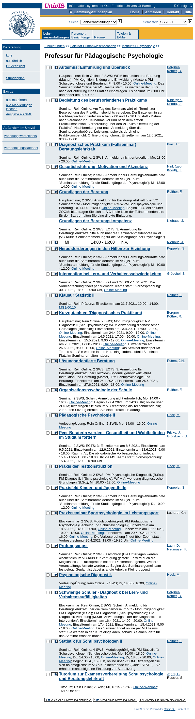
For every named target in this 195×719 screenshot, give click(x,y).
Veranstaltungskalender (21, 148)
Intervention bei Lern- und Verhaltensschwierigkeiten (110, 274)
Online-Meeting (144, 83)
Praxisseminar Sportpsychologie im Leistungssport (108, 513)
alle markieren (16, 100)
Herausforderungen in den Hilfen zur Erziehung (104, 248)
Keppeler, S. (176, 248)
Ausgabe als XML (19, 114)
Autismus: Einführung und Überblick (94, 67)
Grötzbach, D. (177, 436)
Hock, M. (174, 415)
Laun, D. (173, 545)
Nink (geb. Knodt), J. (175, 102)
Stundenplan (15, 78)
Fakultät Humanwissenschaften (93, 46)
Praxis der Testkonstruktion (85, 466)
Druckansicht (15, 66)
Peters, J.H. (176, 361)
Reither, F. (174, 191)
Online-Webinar (145, 687)
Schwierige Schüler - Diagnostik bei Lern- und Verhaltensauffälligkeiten (103, 594)
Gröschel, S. (176, 273)
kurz (9, 55)
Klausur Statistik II (76, 295)
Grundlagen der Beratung (83, 192)
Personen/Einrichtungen (81, 35)
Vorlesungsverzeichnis (20, 136)
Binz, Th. (173, 144)
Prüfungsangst (73, 546)
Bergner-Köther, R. (174, 69)
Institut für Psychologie (138, 46)
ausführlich (14, 61)
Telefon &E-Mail (124, 35)
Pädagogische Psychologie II (87, 415)
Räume (99, 37)
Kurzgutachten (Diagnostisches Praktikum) (100, 313)
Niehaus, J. (175, 221)
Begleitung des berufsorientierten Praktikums (103, 100)
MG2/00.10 (67, 307)
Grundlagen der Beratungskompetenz (95, 221)
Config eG (169, 709)
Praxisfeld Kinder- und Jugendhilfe (92, 488)
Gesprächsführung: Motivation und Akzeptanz (103, 166)
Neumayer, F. (177, 549)
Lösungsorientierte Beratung (87, 361)
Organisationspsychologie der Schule (95, 390)
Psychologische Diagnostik (85, 575)
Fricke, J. (174, 432)
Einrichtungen (54, 46)
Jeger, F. (173, 674)
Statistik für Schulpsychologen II (90, 641)
